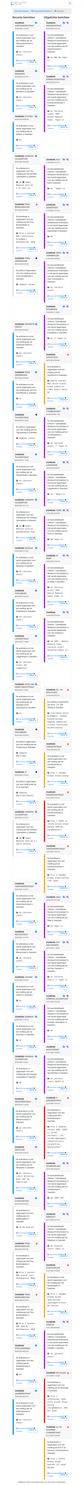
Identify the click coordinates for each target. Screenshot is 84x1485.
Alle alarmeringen (21, 11)
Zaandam (19, 63)
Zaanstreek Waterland (41, 11)
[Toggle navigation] (70, 3)
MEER (32, 62)
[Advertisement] (26, 309)
